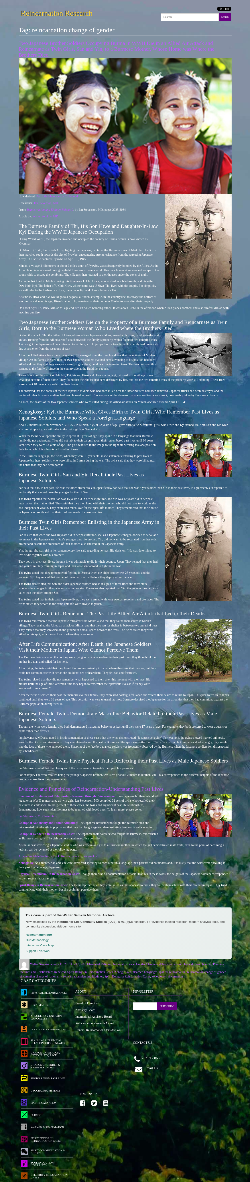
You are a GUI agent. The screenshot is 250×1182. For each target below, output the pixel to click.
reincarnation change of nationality (40, 976)
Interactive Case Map (40, 945)
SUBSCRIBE (167, 1006)
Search (225, 16)
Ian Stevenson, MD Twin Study (38, 816)
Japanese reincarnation (171, 972)
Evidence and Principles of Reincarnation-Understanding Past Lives (91, 789)
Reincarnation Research (57, 12)
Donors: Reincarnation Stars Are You (98, 1030)
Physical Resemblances (196, 964)
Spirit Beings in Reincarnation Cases (90, 972)
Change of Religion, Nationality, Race (111, 964)
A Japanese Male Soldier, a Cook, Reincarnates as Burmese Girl (58, 856)
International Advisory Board (93, 1016)
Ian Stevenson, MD (46, 203)
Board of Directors (87, 1003)
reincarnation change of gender (206, 972)
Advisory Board (85, 1010)
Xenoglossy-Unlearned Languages (135, 972)
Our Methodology (37, 940)
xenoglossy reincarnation (167, 976)
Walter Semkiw (39, 964)
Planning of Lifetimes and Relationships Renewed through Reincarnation (67, 796)
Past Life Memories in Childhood (57, 196)
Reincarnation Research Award (94, 1023)
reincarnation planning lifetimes (83, 976)
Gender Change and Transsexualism (158, 964)
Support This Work (38, 951)
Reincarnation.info (39, 934)
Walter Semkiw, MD (45, 216)
